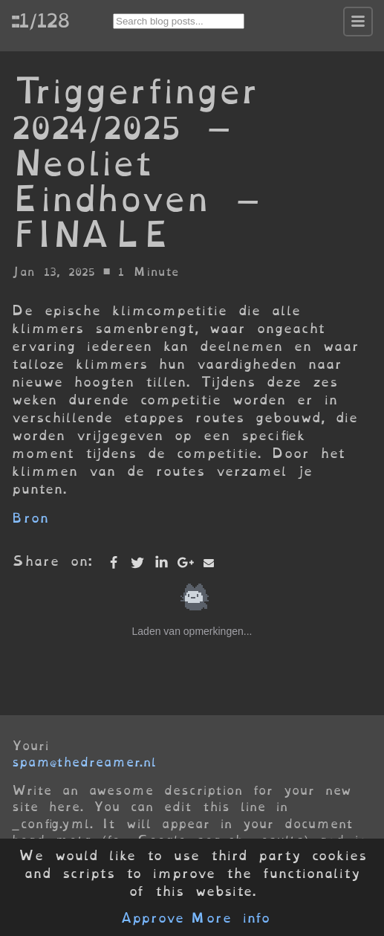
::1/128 (40, 20)
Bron (30, 518)
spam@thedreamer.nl (84, 762)
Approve (152, 918)
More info (230, 918)
